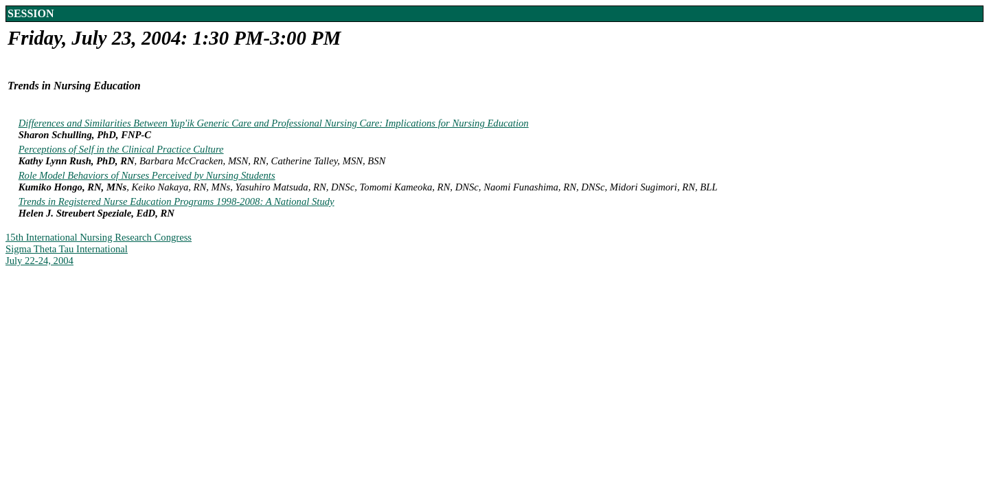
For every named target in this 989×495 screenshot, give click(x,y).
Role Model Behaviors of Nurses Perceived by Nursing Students (147, 175)
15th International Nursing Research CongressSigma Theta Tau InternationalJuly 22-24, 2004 (98, 249)
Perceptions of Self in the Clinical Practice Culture (121, 149)
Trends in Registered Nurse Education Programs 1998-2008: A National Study (176, 201)
